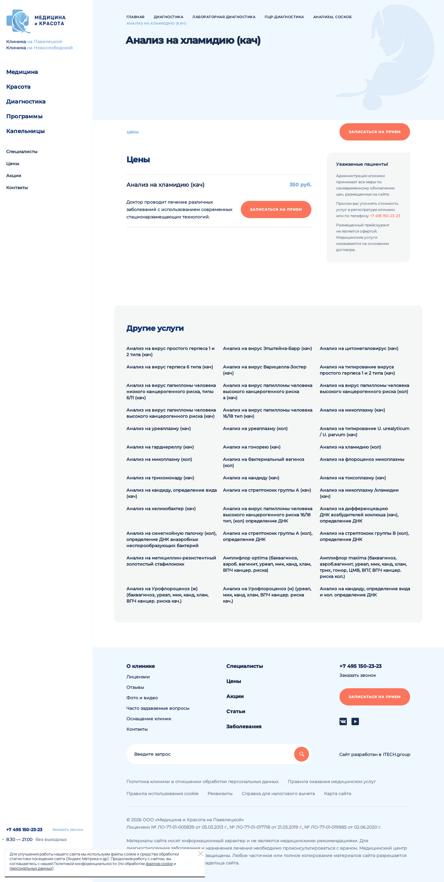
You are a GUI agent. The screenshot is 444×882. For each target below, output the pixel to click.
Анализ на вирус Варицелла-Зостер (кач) (264, 370)
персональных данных (31, 868)
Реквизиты (220, 793)
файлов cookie (159, 863)
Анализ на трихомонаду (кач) (160, 478)
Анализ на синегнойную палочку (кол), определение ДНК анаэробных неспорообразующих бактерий (171, 539)
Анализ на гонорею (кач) (252, 447)
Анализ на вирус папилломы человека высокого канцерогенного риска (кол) (364, 388)
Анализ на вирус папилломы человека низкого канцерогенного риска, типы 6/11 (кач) (171, 391)
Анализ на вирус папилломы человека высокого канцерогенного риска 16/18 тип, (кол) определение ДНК (267, 515)
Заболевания (243, 727)
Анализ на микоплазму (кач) (352, 410)
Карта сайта (337, 793)
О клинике (140, 666)
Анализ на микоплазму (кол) (159, 459)
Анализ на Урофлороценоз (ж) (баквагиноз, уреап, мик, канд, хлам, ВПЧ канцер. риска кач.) (167, 595)
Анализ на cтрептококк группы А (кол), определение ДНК (267, 536)
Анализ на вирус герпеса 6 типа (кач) (169, 367)
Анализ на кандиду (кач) (251, 478)
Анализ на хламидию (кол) (350, 447)
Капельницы (25, 131)
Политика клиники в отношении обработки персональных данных (202, 781)
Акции (13, 175)
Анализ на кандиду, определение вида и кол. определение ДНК (365, 592)
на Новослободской (50, 48)
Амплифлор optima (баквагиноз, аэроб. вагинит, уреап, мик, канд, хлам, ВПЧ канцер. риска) (267, 564)
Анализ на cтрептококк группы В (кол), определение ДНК (364, 536)
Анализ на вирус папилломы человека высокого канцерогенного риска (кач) (171, 413)
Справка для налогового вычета (278, 793)
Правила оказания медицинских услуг (332, 781)
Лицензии (138, 677)
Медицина (22, 72)
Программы (24, 116)
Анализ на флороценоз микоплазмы (362, 459)
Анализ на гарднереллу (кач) (160, 447)
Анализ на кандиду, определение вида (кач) (171, 493)
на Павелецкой (44, 41)
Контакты (17, 187)
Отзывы (135, 687)
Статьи (235, 711)
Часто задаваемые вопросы (157, 708)
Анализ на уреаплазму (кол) (255, 428)
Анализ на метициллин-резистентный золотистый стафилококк (171, 561)
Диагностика (26, 101)
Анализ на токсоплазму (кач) (353, 478)
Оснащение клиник (148, 718)
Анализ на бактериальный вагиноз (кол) (263, 462)
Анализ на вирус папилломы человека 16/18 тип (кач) (267, 413)
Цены (12, 163)
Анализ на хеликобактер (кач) (161, 508)
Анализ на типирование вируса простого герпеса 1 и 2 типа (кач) (357, 370)
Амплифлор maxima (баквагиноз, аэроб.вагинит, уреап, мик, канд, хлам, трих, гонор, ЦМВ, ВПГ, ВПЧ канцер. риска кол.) (363, 567)
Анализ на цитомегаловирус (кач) (359, 348)
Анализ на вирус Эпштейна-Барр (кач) (267, 348)
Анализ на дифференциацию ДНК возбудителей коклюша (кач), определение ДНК (359, 515)
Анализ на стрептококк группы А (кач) (267, 490)
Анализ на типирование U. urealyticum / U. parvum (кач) (364, 431)
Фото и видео (142, 698)
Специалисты (21, 151)
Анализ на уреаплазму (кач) (158, 428)
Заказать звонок (67, 829)
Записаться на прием (375, 132)
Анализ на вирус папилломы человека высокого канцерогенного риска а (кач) (267, 391)
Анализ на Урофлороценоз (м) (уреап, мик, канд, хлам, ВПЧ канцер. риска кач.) (267, 595)
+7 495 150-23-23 (24, 829)
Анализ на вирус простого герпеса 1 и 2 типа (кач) (170, 351)
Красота (18, 87)
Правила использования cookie (162, 793)
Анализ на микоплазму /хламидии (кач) (359, 493)
